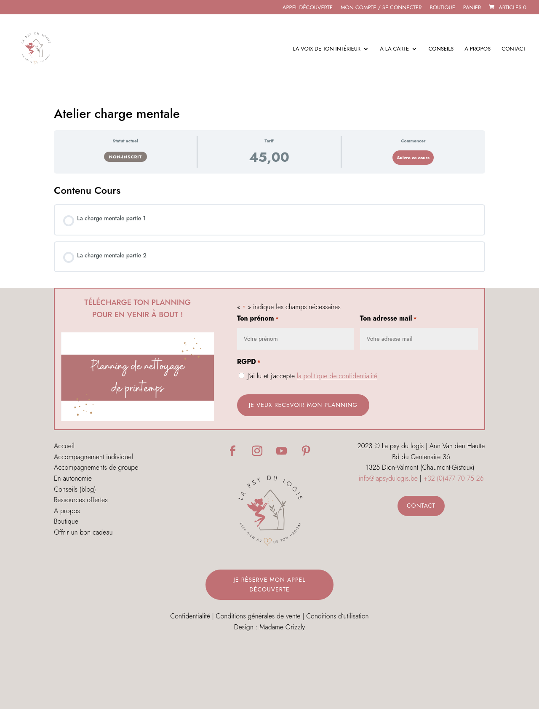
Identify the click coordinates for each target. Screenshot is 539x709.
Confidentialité (190, 616)
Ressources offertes (81, 500)
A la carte (394, 49)
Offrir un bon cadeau (83, 532)
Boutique (442, 8)
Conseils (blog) (75, 489)
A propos (477, 49)
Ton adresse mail (388, 318)
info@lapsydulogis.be (388, 478)
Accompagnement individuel (93, 457)
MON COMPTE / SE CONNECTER (381, 8)
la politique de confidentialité (337, 376)
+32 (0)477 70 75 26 (454, 478)
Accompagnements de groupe (96, 467)
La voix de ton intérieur (326, 49)
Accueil (64, 446)
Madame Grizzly (282, 627)
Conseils (441, 49)
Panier (472, 8)
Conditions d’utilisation (337, 616)
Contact (514, 49)
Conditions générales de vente (258, 616)
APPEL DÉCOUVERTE (308, 8)
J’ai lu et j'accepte (312, 376)
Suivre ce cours (413, 158)
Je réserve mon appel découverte (269, 584)
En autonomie (73, 478)
